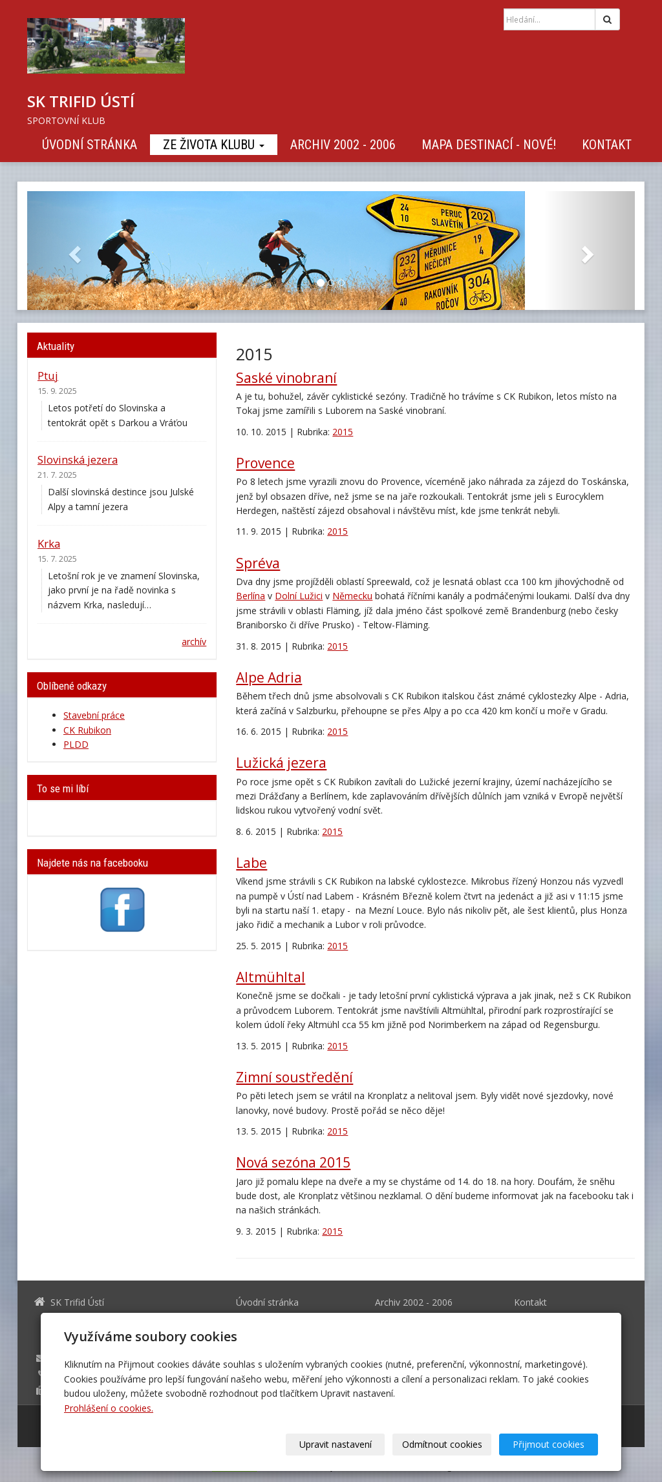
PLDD (76, 744)
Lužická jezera (281, 763)
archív (194, 641)
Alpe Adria (269, 677)
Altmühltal (270, 977)
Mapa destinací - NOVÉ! (489, 144)
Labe (251, 863)
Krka (48, 543)
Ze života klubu (213, 144)
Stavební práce (94, 715)
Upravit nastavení (335, 1444)
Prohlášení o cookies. (108, 1408)
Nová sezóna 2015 (293, 1162)
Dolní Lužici (299, 596)
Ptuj (47, 375)
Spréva (258, 563)
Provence (265, 463)
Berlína (250, 596)
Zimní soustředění (294, 1077)
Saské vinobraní (286, 378)
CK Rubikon (87, 730)
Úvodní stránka (89, 144)
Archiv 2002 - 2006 (343, 144)
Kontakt (607, 144)
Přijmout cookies (548, 1444)
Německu (352, 596)
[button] (72, 250)
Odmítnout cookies (442, 1444)
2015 (342, 432)
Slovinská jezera (77, 459)
